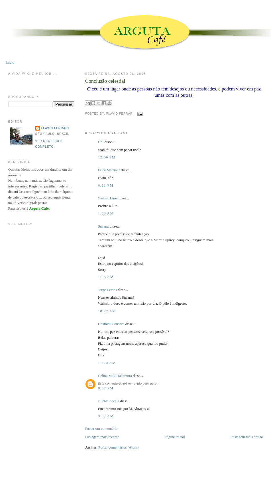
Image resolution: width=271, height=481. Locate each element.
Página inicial (175, 437)
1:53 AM (106, 213)
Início (10, 62)
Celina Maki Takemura (115, 375)
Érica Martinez (109, 170)
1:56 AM (106, 277)
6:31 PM (105, 185)
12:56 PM (107, 157)
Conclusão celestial (105, 81)
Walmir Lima (108, 198)
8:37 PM (105, 388)
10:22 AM (107, 311)
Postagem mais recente (102, 437)
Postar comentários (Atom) (118, 447)
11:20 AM (107, 363)
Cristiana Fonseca (111, 324)
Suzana (103, 226)
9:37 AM (106, 416)
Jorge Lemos (107, 290)
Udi (101, 142)
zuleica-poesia (108, 401)
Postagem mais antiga (247, 437)
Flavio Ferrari (55, 128)
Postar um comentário (101, 428)
